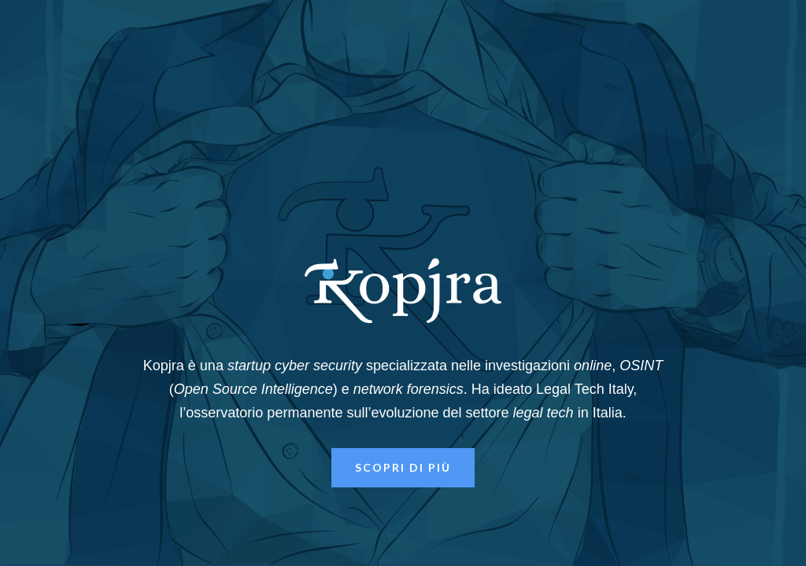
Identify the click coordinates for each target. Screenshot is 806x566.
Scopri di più (403, 467)
